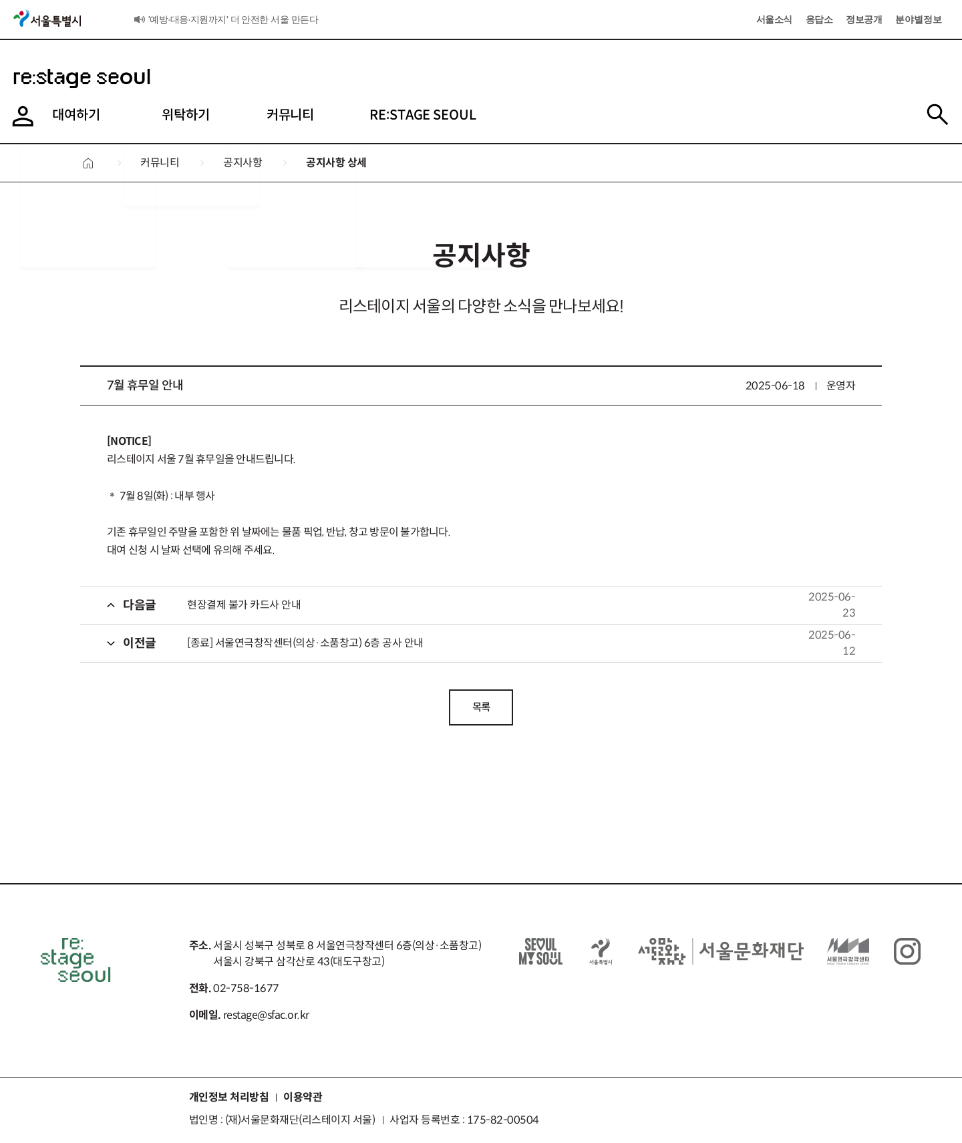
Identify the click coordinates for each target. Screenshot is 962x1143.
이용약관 (302, 1099)
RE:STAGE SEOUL (406, 115)
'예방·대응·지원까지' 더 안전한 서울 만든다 (233, 19)
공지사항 (242, 163)
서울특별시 (48, 18)
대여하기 (43, 115)
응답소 (819, 19)
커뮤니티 (268, 115)
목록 (481, 708)
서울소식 (139, 21)
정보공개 (864, 19)
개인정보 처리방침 (229, 1099)
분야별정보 (918, 19)
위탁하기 (158, 115)
